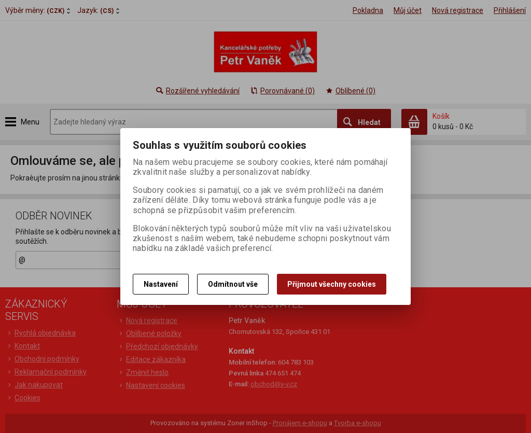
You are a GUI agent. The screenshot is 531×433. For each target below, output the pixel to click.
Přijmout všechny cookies (331, 284)
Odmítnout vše (233, 284)
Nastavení (161, 284)
